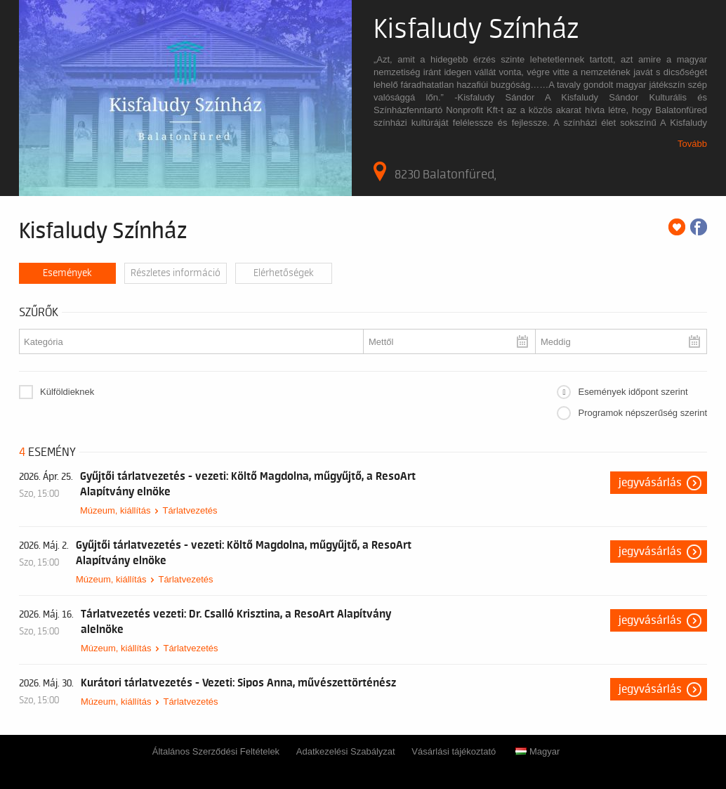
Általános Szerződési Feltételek (215, 751)
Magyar (537, 751)
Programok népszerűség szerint (642, 412)
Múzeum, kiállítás (115, 510)
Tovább (692, 143)
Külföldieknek (67, 391)
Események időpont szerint (632, 391)
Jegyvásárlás (650, 482)
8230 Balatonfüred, (435, 171)
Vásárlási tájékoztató (453, 751)
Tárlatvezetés (189, 510)
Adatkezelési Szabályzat (345, 751)
